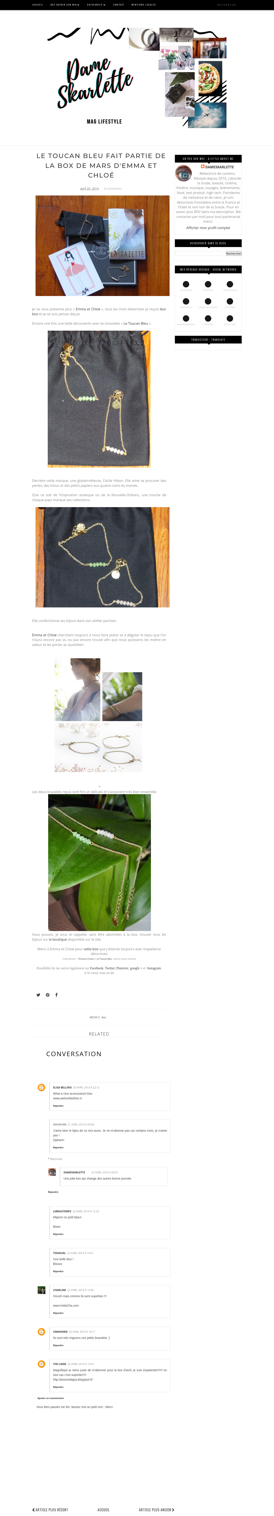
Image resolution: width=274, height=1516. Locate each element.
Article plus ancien (157, 1509)
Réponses (56, 1159)
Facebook (96, 968)
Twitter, (110, 968)
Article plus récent (52, 1509)
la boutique (58, 939)
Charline (59, 1290)
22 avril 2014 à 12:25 (86, 1211)
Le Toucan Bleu (136, 323)
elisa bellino (62, 1087)
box (104, 1017)
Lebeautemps (62, 1211)
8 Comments (113, 189)
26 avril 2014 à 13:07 (80, 1364)
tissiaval (59, 1253)
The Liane (59, 1364)
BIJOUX (95, 1017)
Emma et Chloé (88, 309)
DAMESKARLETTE (74, 1172)
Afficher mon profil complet (208, 227)
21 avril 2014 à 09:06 (81, 1124)
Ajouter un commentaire (50, 1398)
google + (136, 968)
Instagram (154, 968)
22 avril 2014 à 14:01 (80, 1253)
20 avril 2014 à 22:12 (86, 1087)
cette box (90, 948)
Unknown (60, 1332)
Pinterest (122, 968)
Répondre (58, 1105)
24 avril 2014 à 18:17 (82, 1332)
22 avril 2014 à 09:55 (104, 1172)
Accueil (104, 1509)
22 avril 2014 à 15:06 (80, 1290)
